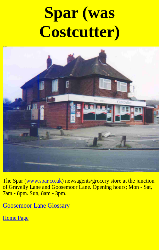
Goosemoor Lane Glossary (36, 205)
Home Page (15, 218)
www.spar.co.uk (44, 181)
